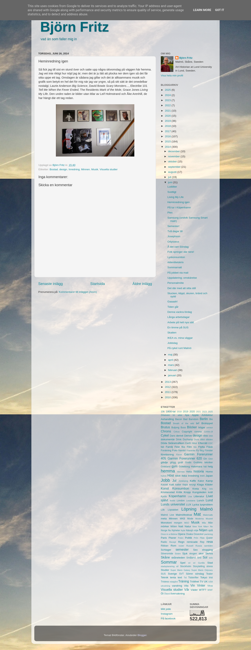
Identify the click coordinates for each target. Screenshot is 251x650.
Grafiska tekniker (203, 462)
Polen (181, 538)
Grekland (165, 466)
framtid (182, 450)
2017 (168, 131)
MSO (186, 523)
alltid (180, 415)
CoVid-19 (208, 431)
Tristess (165, 581)
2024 (168, 95)
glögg (173, 462)
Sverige (172, 573)
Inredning (74, 169)
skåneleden (178, 557)
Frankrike (190, 450)
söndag (199, 573)
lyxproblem (206, 504)
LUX (188, 504)
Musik (94, 169)
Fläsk (209, 446)
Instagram (167, 613)
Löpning (188, 509)
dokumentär (168, 439)
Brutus (165, 427)
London (181, 500)
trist (211, 577)
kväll (210, 492)
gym (175, 466)
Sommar (169, 562)
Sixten (178, 553)
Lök (163, 509)
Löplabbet (173, 509)
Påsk (202, 538)
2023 (168, 100)
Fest (177, 446)
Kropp (187, 492)
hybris (163, 476)
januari (172, 375)
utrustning (165, 586)
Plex (170, 212)
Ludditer (172, 186)
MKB (182, 518)
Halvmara (196, 466)
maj (170, 354)
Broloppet (207, 423)
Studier (165, 570)
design (63, 169)
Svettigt (171, 191)
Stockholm (185, 566)
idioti (178, 475)
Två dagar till (175, 231)
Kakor (201, 481)
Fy (197, 450)
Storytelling (199, 566)
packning (208, 534)
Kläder (209, 484)
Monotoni (166, 522)
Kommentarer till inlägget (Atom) (78, 291)
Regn (181, 541)
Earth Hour (191, 443)
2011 (168, 392)
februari (173, 370)
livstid (172, 500)
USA (210, 581)
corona (198, 431)
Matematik (208, 515)
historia (199, 471)
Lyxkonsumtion (176, 257)
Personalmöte (175, 282)
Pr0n (196, 538)
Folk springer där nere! (180, 251)
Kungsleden (199, 492)
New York (197, 526)
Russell (189, 546)
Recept (172, 542)
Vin (192, 585)
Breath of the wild (183, 423)
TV (201, 581)
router (181, 546)
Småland (191, 557)
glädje (164, 462)
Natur (188, 526)
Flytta (201, 446)
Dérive (188, 435)
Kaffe (193, 480)
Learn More (202, 10)
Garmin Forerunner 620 (184, 458)
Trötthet (194, 581)
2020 (168, 115)
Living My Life (175, 197)
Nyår (183, 530)
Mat (197, 514)
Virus (210, 585)
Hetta (189, 471)
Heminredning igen (178, 202)
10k (163, 411)
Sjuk (184, 553)
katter (178, 484)
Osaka (189, 534)
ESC (210, 443)
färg (202, 450)
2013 (168, 381)
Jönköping (183, 481)
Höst (170, 475)
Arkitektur (207, 415)
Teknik (164, 577)
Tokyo (203, 577)
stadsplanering (168, 566)
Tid (185, 577)
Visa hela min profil (172, 75)
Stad (210, 562)
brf (197, 423)
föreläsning (167, 454)
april (171, 359)
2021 (168, 110)
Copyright (187, 431)
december (174, 151)
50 (174, 415)
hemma (168, 471)
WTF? (202, 589)
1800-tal (171, 411)
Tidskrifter (193, 577)
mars (171, 364)
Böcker (192, 427)
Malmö (206, 509)
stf (177, 566)
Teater (209, 573)
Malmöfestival (184, 514)
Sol (205, 557)
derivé (179, 435)
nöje (196, 530)
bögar (201, 427)
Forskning (166, 450)
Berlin (204, 419)
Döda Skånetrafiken (172, 443)
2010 (168, 397)
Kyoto (164, 496)
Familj (169, 446)
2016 (168, 136)
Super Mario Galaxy (180, 570)
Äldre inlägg (142, 284)
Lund (209, 500)
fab (162, 447)
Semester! (173, 226)
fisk (195, 447)
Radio (164, 542)
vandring (177, 585)
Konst (165, 488)
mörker (165, 526)
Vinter (201, 585)
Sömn (189, 573)
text (180, 577)
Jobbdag (172, 342)
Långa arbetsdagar (178, 317)
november (174, 156)
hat (205, 466)
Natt (180, 526)
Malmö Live (167, 515)
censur (209, 427)
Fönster (209, 450)
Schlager (166, 549)
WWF (210, 590)
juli (170, 177)
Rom (173, 545)
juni (170, 182)
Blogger (141, 635)
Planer (172, 537)
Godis (188, 462)
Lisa (190, 496)
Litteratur (199, 496)
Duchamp (188, 439)
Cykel (165, 435)
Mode (190, 518)
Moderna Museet (204, 518)
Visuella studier (108, 169)
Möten (173, 526)
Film (189, 446)
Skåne (165, 557)
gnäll (180, 462)
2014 (168, 146)
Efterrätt (202, 443)
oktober (173, 161)
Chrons (166, 431)
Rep (202, 542)
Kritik (179, 492)
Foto (174, 450)
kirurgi (192, 484)
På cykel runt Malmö (179, 348)
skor (201, 553)
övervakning (177, 593)
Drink (179, 439)
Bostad (54, 169)
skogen (193, 553)
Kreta (196, 488)
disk (211, 436)
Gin (205, 458)
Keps (185, 484)
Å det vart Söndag (178, 246)
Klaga (200, 484)
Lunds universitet (173, 504)
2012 (168, 386)
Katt (171, 484)
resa (210, 541)
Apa (187, 415)
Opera (181, 534)
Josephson (173, 236)
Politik (188, 537)
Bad (185, 419)
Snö (199, 557)
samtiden (208, 546)
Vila (186, 585)
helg (210, 466)
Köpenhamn (177, 496)
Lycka (195, 504)
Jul (174, 480)
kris (211, 489)
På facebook (168, 618)
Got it (219, 10)
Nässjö (189, 530)
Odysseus (173, 241)
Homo (209, 471)
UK (206, 581)
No (211, 526)
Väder (194, 589)
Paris (164, 537)
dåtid (202, 439)
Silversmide (167, 553)
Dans (172, 435)
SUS (163, 573)
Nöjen (203, 530)
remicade (192, 541)
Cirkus (177, 431)
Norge (164, 530)
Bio (211, 419)
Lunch (200, 500)
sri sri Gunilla (196, 563)
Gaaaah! (172, 301)
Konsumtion (180, 488)
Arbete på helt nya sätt (180, 322)
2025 (168, 89)
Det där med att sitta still (181, 288)
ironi (202, 475)
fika (183, 447)
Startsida (97, 284)
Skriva (209, 553)
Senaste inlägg (50, 284)
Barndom (193, 419)
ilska (184, 475)
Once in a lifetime (169, 534)
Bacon (178, 419)
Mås (204, 523)
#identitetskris (175, 262)
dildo (205, 435)
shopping (207, 549)
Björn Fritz (74, 27)
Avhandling (167, 419)
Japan (209, 475)
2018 (168, 126)
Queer (209, 537)
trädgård (174, 581)
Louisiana (190, 500)
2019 (168, 120)
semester (182, 549)
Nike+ (206, 526)
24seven (165, 415)
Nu (169, 530)
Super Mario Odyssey (202, 570)
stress (209, 566)
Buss (183, 427)
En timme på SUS (177, 327)
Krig (204, 488)
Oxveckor (199, 534)
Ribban (164, 545)
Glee (210, 459)
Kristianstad (168, 492)
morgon (178, 522)
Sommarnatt (174, 267)
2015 (168, 141)
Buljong (175, 427)
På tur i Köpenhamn (179, 207)
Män (210, 522)
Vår (186, 589)
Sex (195, 549)
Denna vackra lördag (179, 311)
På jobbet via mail (177, 272)
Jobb (165, 480)
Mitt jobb (166, 609)
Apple (195, 415)
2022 (168, 105)
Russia (199, 546)
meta (164, 518)
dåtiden (209, 439)
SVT (181, 573)
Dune (196, 439)
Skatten (171, 332)
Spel (182, 562)
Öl (162, 593)
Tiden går (173, 306)
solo (211, 558)
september (174, 166)
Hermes (181, 472)
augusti (172, 171)
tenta (173, 577)
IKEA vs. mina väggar (180, 337)
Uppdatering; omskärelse (182, 277)
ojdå (210, 530)
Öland (167, 593)
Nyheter (176, 530)
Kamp (209, 480)
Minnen (85, 169)
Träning (183, 581)
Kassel (164, 484)
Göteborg (184, 466)
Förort (179, 454)
